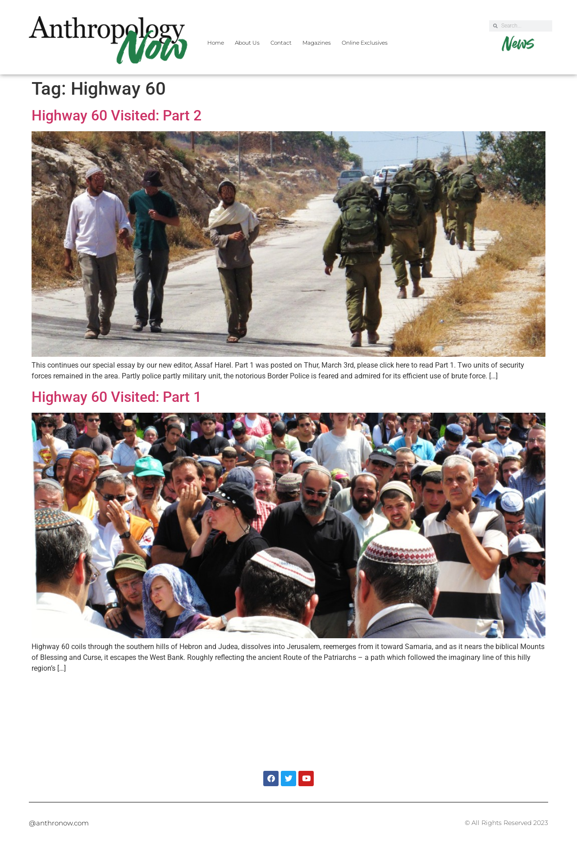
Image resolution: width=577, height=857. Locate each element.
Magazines (316, 42)
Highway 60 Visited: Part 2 (116, 115)
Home (215, 42)
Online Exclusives (365, 42)
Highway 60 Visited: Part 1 (116, 396)
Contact (281, 42)
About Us (247, 42)
